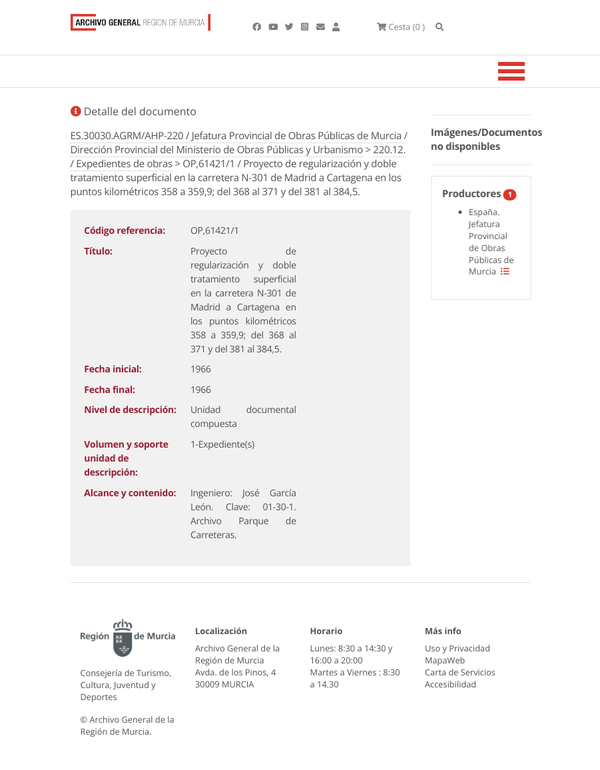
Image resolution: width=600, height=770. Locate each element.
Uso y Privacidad (457, 648)
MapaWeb (445, 660)
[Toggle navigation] (528, 71)
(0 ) (401, 27)
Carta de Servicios (460, 672)
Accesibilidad (450, 684)
